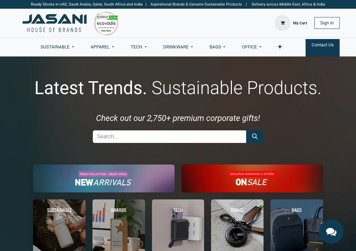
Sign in (327, 22)
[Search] (255, 136)
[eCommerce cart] (291, 23)
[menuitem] (57, 47)
